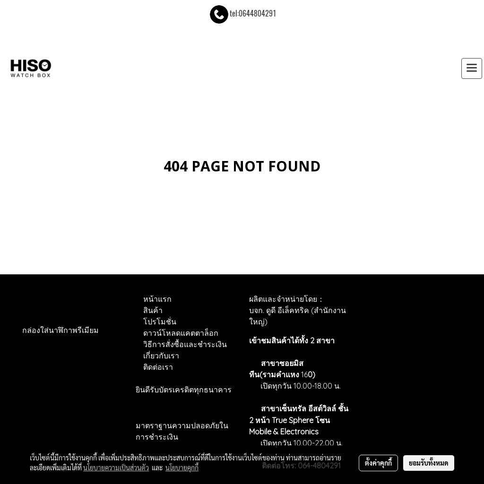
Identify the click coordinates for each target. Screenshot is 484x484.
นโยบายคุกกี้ (182, 467)
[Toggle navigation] (471, 68)
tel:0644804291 (242, 13)
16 (307, 374)
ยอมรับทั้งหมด (429, 463)
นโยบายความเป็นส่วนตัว (116, 467)
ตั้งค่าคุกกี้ (378, 463)
